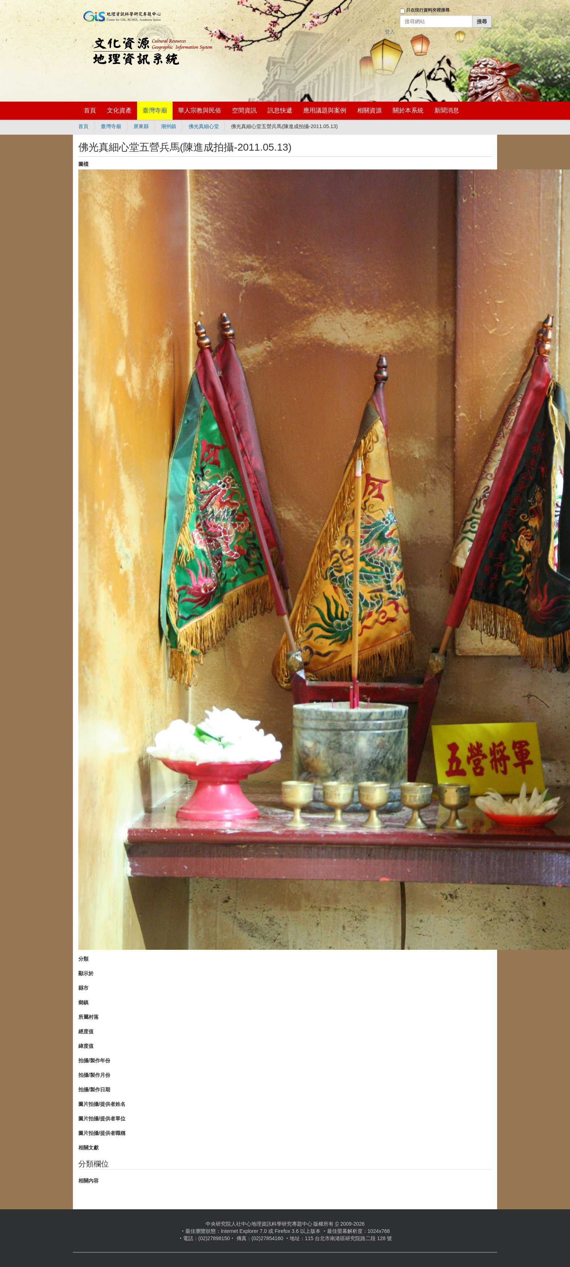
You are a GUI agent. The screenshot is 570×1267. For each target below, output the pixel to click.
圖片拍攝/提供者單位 (101, 1118)
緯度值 (86, 1046)
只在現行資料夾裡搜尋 (428, 10)
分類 (83, 959)
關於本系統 (408, 110)
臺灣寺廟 (154, 110)
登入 (390, 31)
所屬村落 (88, 1017)
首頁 (90, 110)
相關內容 (88, 1181)
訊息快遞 (280, 110)
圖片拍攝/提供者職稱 (101, 1133)
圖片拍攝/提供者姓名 (101, 1104)
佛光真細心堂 (204, 126)
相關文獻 (88, 1147)
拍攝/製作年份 (94, 1060)
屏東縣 (141, 126)
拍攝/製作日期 (94, 1089)
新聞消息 (446, 110)
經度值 (86, 1031)
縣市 (83, 988)
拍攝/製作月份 (94, 1075)
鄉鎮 (83, 1002)
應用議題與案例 (324, 110)
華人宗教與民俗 (199, 110)
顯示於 (86, 973)
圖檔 (83, 164)
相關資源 (369, 110)
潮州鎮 (168, 126)
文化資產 (119, 110)
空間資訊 (244, 110)
